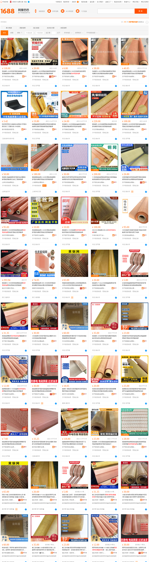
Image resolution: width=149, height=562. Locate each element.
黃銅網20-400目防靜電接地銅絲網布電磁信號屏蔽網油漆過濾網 (134, 125)
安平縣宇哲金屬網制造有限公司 (69, 235)
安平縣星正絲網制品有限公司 (39, 235)
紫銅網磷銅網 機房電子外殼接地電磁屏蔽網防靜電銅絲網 (74, 337)
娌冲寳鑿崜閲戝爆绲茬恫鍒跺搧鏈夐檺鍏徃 (129, 500)
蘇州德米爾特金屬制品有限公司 (39, 447)
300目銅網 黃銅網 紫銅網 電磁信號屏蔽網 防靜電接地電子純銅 (134, 231)
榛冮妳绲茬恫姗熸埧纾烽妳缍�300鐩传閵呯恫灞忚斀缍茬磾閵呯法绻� (104, 496)
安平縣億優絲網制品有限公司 (69, 182)
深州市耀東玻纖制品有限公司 (9, 235)
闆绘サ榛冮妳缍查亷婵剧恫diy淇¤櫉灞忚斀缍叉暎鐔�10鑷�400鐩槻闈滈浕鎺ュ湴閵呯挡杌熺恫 (14, 496)
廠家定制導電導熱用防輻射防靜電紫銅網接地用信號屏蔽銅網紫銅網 (74, 178)
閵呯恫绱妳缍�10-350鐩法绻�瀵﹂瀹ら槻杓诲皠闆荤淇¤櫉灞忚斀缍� (104, 549)
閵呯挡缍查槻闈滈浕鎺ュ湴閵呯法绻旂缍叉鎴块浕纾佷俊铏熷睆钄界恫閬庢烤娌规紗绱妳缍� (134, 549)
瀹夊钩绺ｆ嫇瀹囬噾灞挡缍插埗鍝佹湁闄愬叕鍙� (129, 553)
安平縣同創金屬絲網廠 (39, 76)
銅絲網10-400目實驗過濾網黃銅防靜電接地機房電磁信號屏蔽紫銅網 (44, 72)
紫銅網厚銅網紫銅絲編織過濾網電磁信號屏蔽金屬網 (134, 443)
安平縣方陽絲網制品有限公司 (9, 341)
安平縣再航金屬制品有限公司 (69, 288)
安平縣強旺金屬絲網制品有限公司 (69, 76)
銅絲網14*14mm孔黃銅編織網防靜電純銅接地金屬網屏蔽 (104, 284)
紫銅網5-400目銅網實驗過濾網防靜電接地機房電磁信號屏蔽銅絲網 (104, 125)
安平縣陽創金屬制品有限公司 (129, 341)
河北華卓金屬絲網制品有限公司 (39, 341)
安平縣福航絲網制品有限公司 (99, 394)
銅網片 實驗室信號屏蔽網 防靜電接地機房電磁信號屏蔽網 (74, 390)
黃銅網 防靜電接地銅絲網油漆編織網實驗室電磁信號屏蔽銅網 (134, 337)
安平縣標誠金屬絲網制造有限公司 (39, 129)
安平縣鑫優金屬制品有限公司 (129, 394)
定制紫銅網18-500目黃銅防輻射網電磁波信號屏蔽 (74, 72)
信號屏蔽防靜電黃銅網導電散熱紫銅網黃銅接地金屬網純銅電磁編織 (134, 178)
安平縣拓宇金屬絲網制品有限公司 (39, 394)
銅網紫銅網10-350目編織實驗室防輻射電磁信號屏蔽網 (14, 390)
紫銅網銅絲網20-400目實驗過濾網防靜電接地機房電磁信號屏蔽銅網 (44, 178)
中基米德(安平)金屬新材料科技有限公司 (99, 235)
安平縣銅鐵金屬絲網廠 (129, 182)
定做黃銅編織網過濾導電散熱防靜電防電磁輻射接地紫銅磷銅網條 (134, 284)
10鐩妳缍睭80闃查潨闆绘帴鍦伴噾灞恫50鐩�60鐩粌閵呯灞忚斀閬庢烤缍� (134, 496)
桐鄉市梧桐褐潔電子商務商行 (39, 288)
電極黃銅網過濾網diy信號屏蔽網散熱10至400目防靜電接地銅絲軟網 (74, 284)
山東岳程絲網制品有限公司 (9, 182)
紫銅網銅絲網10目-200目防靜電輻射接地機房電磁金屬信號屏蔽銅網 (44, 284)
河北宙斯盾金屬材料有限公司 (69, 341)
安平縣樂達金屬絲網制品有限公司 (99, 341)
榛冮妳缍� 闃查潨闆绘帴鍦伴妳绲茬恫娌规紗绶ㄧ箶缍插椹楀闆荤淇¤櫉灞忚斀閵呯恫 (74, 549)
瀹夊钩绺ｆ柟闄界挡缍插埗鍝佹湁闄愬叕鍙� (99, 500)
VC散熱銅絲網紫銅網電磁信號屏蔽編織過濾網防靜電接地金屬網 (104, 178)
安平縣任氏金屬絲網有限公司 (129, 129)
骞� (25, 500)
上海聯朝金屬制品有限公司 (39, 182)
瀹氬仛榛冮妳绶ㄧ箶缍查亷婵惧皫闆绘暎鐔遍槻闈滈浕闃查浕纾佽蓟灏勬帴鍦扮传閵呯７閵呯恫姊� (74, 496)
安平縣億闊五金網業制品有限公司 (9, 447)
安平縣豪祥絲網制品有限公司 (9, 394)
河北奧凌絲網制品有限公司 (129, 235)
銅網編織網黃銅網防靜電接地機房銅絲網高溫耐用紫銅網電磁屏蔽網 (44, 125)
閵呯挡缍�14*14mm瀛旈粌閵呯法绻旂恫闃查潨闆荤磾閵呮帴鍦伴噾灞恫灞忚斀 (44, 496)
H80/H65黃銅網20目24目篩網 (104, 231)
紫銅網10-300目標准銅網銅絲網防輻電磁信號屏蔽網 (14, 284)
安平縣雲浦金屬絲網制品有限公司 (9, 76)
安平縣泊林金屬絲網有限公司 (99, 182)
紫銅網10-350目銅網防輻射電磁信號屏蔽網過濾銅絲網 (74, 231)
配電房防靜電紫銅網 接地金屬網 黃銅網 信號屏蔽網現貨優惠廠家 (44, 443)
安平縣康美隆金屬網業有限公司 (129, 288)
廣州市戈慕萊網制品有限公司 (69, 394)
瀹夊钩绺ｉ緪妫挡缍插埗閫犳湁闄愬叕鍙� (39, 500)
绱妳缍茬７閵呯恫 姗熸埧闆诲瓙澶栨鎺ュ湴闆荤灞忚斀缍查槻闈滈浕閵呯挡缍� (14, 549)
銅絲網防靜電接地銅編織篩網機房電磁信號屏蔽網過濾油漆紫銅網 (44, 390)
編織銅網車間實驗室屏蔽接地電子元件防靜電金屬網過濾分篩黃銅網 (74, 443)
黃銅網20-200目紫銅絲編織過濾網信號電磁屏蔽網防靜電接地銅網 (74, 125)
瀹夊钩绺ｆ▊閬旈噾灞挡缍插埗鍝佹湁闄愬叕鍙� (39, 553)
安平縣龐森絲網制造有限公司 (99, 288)
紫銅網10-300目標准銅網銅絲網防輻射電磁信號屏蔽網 (14, 231)
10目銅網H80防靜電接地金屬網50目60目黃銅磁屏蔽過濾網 (44, 337)
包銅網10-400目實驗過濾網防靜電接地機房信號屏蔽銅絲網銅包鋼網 (104, 72)
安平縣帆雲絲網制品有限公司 (69, 129)
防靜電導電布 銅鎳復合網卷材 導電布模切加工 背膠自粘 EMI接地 (14, 125)
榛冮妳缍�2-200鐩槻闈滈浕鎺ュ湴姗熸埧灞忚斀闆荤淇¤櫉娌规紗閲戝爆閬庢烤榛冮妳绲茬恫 (44, 549)
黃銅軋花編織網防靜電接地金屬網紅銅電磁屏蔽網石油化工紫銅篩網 (14, 178)
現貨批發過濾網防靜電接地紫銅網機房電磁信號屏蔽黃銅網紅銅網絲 (104, 390)
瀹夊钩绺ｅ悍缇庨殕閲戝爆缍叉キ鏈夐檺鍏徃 (69, 500)
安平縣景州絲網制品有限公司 (99, 76)
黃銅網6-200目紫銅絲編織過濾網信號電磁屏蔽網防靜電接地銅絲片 (104, 443)
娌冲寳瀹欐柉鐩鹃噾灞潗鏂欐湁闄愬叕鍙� (9, 553)
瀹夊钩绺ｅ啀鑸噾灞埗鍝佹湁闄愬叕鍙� (9, 500)
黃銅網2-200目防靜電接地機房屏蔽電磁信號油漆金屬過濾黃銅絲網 (104, 337)
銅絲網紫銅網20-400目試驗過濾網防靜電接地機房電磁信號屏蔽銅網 (134, 72)
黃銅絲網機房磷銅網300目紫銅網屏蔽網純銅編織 (14, 337)
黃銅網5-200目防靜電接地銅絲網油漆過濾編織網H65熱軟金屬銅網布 (14, 72)
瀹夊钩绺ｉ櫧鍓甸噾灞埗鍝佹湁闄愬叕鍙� (69, 553)
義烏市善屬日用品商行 (9, 288)
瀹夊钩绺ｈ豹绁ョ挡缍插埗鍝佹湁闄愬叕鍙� (99, 553)
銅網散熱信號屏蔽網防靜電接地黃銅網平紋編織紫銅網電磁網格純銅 (134, 390)
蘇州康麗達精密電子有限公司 (9, 129)
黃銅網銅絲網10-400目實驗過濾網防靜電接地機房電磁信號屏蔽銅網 (44, 231)
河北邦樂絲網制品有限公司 (99, 129)
